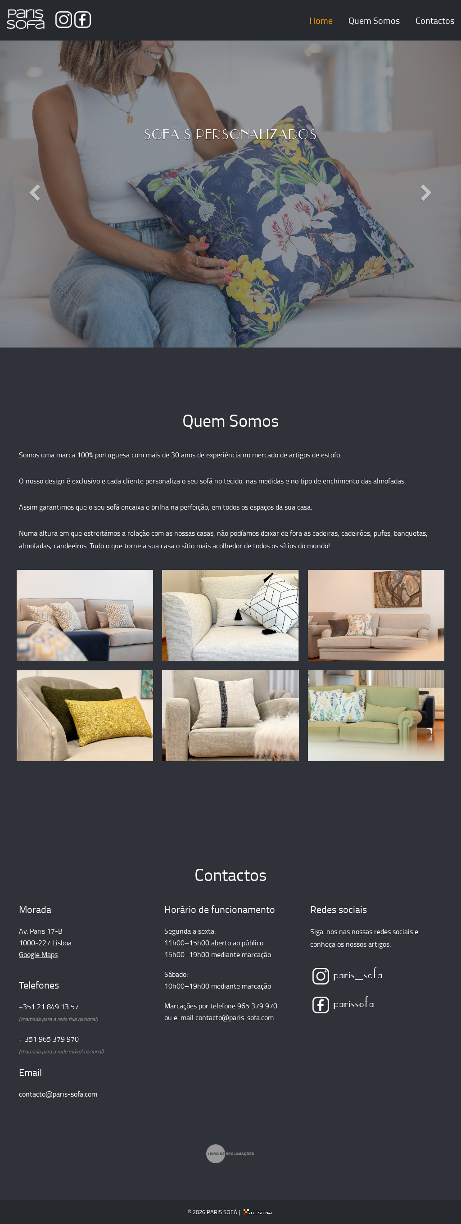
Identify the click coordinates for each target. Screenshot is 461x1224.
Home (321, 20)
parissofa (343, 1002)
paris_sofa (347, 973)
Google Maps (38, 954)
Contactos (435, 20)
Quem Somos (374, 20)
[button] (34, 239)
